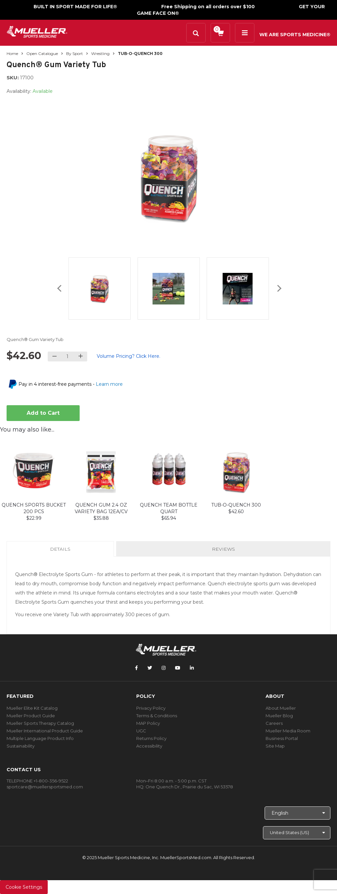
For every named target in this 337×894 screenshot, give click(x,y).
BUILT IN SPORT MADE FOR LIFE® (75, 7)
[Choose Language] (297, 813)
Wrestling (100, 53)
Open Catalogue (42, 53)
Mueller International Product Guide (45, 730)
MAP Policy (148, 723)
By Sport (74, 53)
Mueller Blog (279, 715)
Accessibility (149, 746)
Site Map (275, 746)
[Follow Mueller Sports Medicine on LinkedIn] (192, 668)
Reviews (223, 549)
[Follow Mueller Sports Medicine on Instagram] (164, 668)
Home (12, 53)
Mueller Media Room (288, 730)
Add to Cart (43, 413)
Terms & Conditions (156, 715)
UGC (141, 730)
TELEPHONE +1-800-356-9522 (37, 780)
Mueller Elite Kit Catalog (32, 708)
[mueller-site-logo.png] (37, 31)
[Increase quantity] (80, 356)
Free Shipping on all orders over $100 (208, 7)
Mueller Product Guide (31, 715)
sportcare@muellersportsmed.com (45, 786)
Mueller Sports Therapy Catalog (40, 723)
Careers (274, 723)
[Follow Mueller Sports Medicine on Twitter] (149, 668)
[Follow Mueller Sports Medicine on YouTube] (177, 668)
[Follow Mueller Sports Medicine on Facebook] (136, 668)
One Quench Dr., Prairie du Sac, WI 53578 (189, 786)
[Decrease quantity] (54, 356)
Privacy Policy (151, 708)
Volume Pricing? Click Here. (128, 356)
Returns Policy (151, 738)
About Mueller (281, 708)
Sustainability (21, 746)
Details (61, 551)
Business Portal (282, 738)
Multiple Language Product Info (40, 738)
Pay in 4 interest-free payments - (70, 384)
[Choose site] (296, 832)
